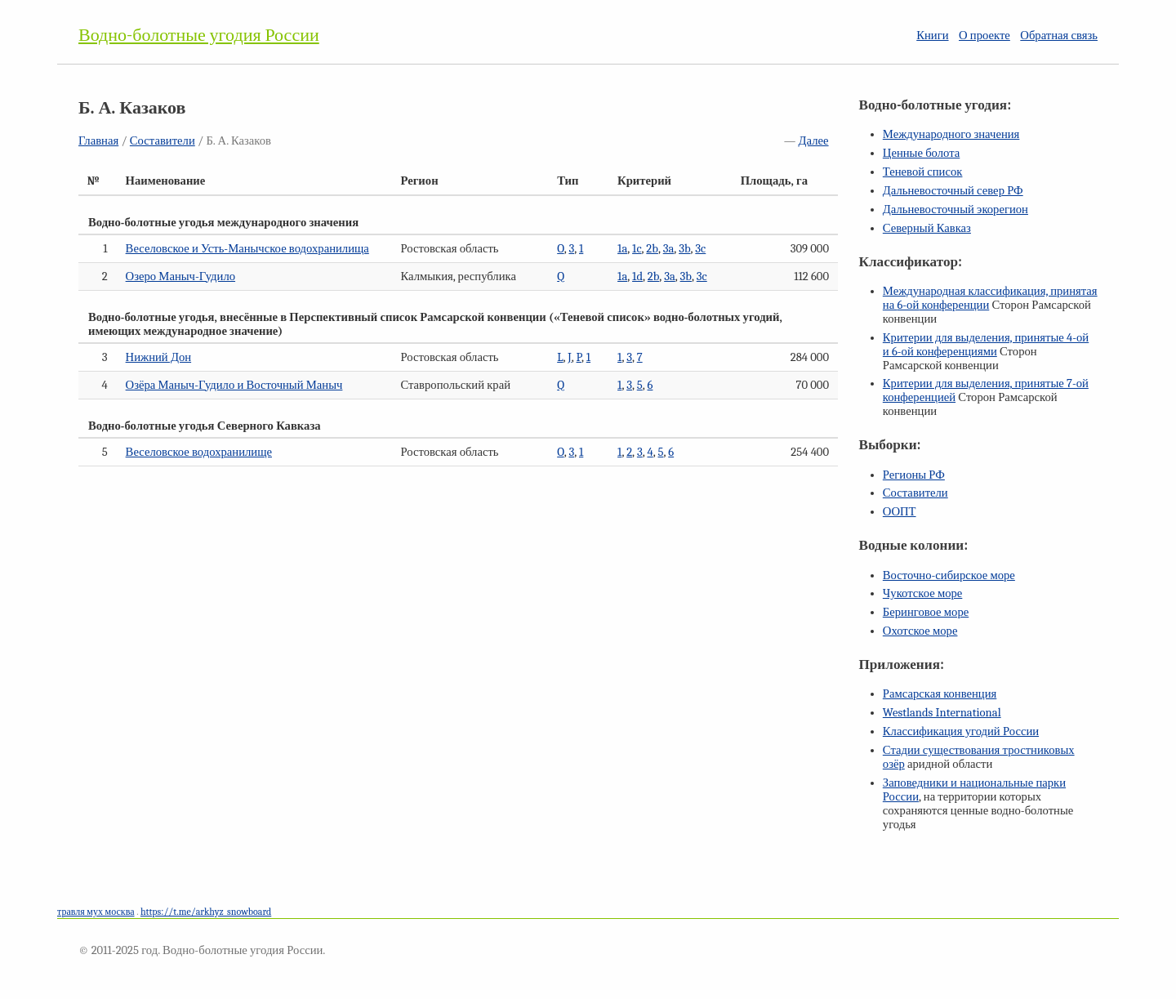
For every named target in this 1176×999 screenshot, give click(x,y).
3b (684, 249)
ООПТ (899, 512)
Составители (162, 141)
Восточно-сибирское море (949, 575)
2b (652, 249)
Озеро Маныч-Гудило (180, 276)
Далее (814, 141)
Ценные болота (921, 153)
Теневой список (923, 172)
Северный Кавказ (927, 228)
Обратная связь (1059, 35)
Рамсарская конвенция (939, 694)
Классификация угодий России (961, 731)
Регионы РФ (914, 475)
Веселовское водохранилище (199, 452)
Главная (98, 141)
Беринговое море (926, 612)
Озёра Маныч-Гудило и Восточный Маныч (234, 385)
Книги (932, 35)
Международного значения (951, 134)
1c (636, 249)
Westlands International (942, 713)
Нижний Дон (158, 357)
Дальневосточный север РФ (953, 191)
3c (700, 249)
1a (622, 249)
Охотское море (920, 631)
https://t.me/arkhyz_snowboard (205, 911)
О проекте (984, 35)
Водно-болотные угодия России (198, 35)
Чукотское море (923, 593)
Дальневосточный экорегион (955, 209)
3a (669, 249)
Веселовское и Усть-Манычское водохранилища (247, 249)
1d (637, 276)
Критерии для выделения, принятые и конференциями (986, 345)
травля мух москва (96, 911)
